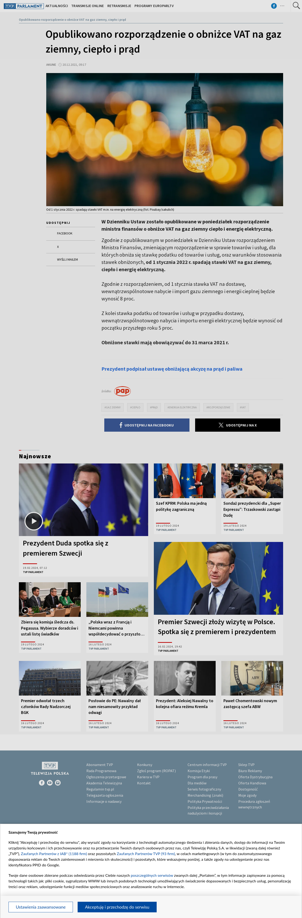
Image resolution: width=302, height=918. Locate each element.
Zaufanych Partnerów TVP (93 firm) (146, 853)
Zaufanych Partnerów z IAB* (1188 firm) (54, 853)
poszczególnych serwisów (152, 875)
